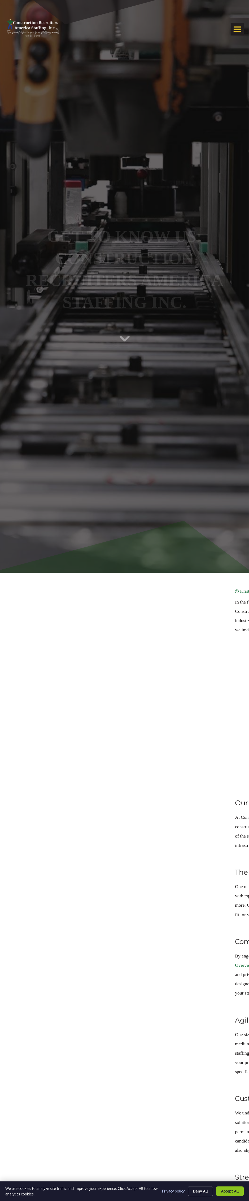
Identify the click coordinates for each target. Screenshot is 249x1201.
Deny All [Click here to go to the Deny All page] (200, 1191)
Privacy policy (173, 1191)
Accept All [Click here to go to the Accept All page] (230, 1191)
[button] (237, 29)
